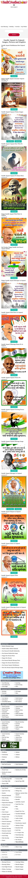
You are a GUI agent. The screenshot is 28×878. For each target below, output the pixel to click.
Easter (3, 840)
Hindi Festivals (5, 706)
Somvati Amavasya (6, 821)
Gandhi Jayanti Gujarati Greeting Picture (12, 409)
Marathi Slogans (20, 864)
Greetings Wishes (20, 862)
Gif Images (18, 691)
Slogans (17, 729)
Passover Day (5, 826)
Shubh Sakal (5, 727)
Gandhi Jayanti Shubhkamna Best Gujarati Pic (13, 46)
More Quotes (19, 701)
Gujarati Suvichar (20, 734)
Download (14, 76)
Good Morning (4, 26)
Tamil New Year (20, 804)
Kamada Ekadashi (6, 795)
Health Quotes (19, 698)
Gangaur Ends (5, 816)
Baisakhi (18, 799)
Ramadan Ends (19, 827)
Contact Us (20, 876)
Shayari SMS (5, 783)
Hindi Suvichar (19, 710)
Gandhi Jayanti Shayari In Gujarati (11, 511)
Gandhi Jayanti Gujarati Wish (9, 575)
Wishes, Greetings (6, 869)
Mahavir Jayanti (6, 823)
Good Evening (19, 684)
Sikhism (17, 757)
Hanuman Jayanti (6, 830)
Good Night (5, 686)
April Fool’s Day (6, 790)
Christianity (5, 754)
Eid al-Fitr (18, 820)
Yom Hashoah (19, 816)
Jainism (17, 752)
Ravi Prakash (18, 854)
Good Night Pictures (7, 866)
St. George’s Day (20, 832)
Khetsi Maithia (5, 857)
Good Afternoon (6, 684)
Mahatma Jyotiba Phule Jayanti (21, 793)
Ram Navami (5, 819)
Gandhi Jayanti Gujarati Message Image (12, 441)
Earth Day (18, 830)
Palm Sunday (5, 797)
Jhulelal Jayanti (6, 814)
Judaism (18, 754)
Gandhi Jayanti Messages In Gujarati (11, 473)
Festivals (17, 26)
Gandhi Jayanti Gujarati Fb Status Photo (12, 175)
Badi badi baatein (6, 764)
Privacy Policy (15, 876)
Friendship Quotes (6, 701)
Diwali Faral (5, 769)
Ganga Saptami (19, 837)
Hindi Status (5, 710)
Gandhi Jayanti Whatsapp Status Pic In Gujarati (12, 345)
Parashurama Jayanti (21, 823)
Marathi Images (19, 866)
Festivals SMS (19, 778)
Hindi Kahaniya (19, 715)
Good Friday (5, 835)
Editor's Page (19, 846)
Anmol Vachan (19, 706)
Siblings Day (19, 790)
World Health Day (6, 833)
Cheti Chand (5, 812)
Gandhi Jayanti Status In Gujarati (10, 543)
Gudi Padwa (5, 807)
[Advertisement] (14, 17)
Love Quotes (5, 698)
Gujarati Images (19, 869)
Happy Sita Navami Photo (8, 655)
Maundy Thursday (6, 828)
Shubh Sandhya (19, 713)
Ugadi (3, 809)
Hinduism (4, 757)
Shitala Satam (5, 800)
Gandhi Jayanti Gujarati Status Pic (10, 377)
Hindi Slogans (5, 717)
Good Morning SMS (7, 778)
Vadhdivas (4, 725)
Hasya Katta (5, 723)
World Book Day (20, 834)
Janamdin (4, 711)
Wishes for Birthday (7, 871)
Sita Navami (19, 839)
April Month (5, 788)
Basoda (4, 793)
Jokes (3, 735)
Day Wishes (24, 26)
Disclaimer (25, 875)
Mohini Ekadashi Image (8, 646)
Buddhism (4, 752)
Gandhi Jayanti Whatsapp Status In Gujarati (13, 607)
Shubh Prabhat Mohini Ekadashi (10, 648)
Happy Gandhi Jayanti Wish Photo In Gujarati (11, 214)
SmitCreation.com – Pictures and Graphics (15, 875)
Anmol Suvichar (6, 708)
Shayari (17, 711)
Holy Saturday (5, 838)
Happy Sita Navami (7, 658)
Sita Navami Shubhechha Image (10, 653)
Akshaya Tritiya (19, 825)
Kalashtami (18, 797)
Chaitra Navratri (6, 805)
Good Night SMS (6, 781)
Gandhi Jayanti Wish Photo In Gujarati (12, 312)
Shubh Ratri (5, 715)
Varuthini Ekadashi (20, 813)
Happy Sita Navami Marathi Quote (10, 662)
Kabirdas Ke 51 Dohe (21, 769)
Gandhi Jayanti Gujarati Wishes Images (12, 112)
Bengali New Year (20, 811)
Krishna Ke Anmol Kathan (6, 773)
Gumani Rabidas (19, 852)
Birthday (11, 26)
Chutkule (18, 708)
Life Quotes (5, 699)
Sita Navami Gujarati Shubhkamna (10, 665)
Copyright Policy (9, 876)
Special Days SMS (20, 781)
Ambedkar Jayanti (20, 801)
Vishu (17, 809)
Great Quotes (19, 699)
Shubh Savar (19, 739)
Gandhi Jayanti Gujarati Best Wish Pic (12, 144)
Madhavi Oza (4, 852)
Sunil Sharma (4, 854)
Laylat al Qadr (19, 818)
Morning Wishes (6, 864)
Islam (3, 759)
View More (10, 141)
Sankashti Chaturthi (20, 788)
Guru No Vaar (5, 737)
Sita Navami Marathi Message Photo (11, 660)
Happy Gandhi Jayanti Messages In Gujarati (13, 280)
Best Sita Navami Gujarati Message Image (12, 667)
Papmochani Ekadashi (7, 802)
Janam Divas (19, 737)
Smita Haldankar (5, 846)
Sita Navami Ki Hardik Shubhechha (11, 651)
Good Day (18, 683)
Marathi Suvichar (20, 722)
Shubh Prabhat (5, 713)
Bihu (17, 806)
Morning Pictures (6, 862)
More (17, 686)
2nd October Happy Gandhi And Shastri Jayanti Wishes (12, 248)
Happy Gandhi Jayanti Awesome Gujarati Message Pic (12, 79)
